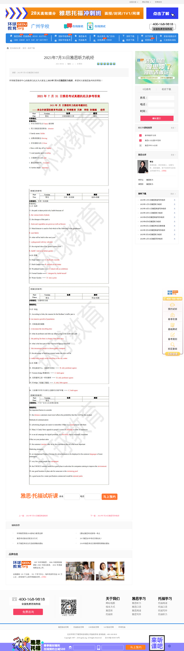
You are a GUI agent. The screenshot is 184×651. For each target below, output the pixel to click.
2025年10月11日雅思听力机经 (151, 213)
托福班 (109, 614)
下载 (123, 38)
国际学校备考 (65, 40)
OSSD (109, 40)
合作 (161, 38)
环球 (142, 38)
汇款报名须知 (170, 40)
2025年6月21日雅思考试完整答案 (152, 226)
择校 (56, 38)
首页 (24, 48)
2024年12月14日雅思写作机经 (151, 239)
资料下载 (130, 36)
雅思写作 (136, 614)
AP (37, 40)
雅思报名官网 (63, 627)
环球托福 (121, 627)
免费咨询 (28, 611)
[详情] (44, 577)
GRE (16, 40)
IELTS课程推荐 (145, 128)
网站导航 (146, 2)
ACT (28, 40)
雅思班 (109, 610)
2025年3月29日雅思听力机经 (151, 234)
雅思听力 (149, 180)
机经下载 (130, 40)
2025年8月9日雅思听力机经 (150, 222)
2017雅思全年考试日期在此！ (91, 538)
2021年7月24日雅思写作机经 (108, 516)
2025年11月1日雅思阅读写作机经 (152, 200)
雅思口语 (136, 607)
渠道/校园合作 (170, 36)
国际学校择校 (65, 36)
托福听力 (162, 614)
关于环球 (149, 36)
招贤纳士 (149, 40)
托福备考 (83, 40)
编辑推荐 (16, 525)
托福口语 (162, 607)
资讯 (94, 38)
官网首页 (158, 2)
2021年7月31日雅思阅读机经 (37, 516)
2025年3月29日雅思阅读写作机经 (152, 230)
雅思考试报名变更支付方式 (27, 538)
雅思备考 (83, 36)
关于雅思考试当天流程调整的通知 (30, 543)
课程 (11, 38)
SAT (33, 40)
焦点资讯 (101, 36)
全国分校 (133, 2)
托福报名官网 (78, 627)
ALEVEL (43, 36)
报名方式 (110, 607)
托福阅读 (162, 603)
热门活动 (111, 36)
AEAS (35, 36)
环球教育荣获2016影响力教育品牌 (30, 533)
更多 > (173, 128)
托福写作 (162, 610)
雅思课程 (18, 36)
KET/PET (44, 40)
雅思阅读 (136, 610)
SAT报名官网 (109, 627)
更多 (173, 194)
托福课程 (27, 36)
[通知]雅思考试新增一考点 (90, 533)
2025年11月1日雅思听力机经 (151, 204)
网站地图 (110, 603)
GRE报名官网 (94, 627)
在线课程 (101, 40)
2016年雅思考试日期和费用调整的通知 (94, 543)
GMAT (22, 40)
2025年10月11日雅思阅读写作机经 (153, 209)
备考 (76, 38)
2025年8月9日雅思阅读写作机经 (152, 217)
